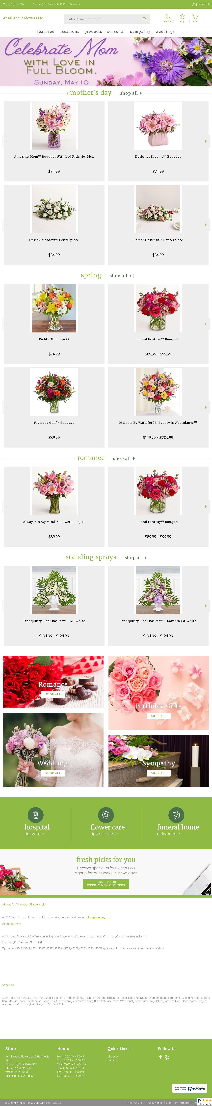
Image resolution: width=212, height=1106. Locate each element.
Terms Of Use (134, 1102)
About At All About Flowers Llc (24, 904)
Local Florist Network (177, 1102)
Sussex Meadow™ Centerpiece (54, 240)
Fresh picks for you (106, 865)
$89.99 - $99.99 (158, 354)
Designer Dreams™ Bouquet (158, 156)
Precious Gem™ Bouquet (54, 423)
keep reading (97, 917)
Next (206, 141)
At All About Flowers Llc (23, 18)
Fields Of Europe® (54, 339)
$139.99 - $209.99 (158, 437)
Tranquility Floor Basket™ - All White (54, 621)
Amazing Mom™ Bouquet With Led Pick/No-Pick (54, 156)
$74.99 (158, 171)
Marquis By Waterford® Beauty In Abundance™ (158, 423)
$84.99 (54, 171)
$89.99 (54, 437)
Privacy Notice (154, 1102)
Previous (5, 141)
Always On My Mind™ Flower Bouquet (54, 522)
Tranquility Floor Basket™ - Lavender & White (158, 621)
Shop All (129, 93)
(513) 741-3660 (17, 4)
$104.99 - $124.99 (54, 635)
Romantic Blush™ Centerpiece (158, 240)
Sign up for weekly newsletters (106, 883)
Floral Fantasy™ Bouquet (158, 339)
